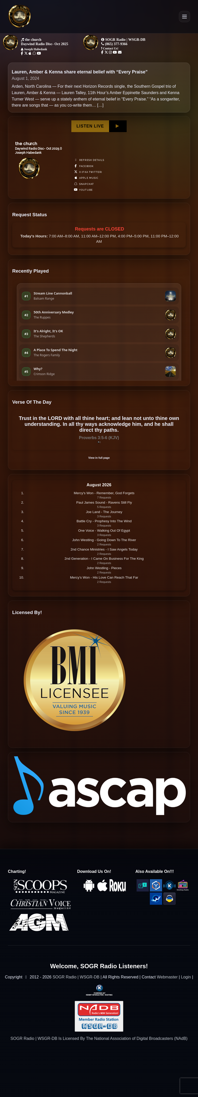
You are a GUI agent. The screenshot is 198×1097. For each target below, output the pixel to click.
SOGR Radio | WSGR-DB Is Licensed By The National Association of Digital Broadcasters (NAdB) (99, 1038)
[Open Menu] (184, 16)
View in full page (99, 457)
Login (186, 977)
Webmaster (167, 977)
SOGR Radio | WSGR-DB (75, 977)
